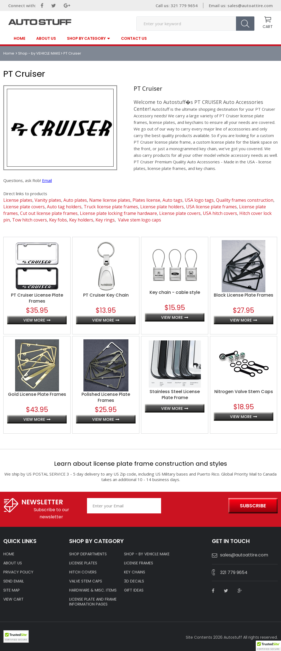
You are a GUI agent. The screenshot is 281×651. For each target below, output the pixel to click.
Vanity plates (48, 200)
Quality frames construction (244, 200)
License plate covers (24, 207)
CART (268, 26)
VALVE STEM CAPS (85, 581)
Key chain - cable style (175, 292)
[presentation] (193, 506)
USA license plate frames (211, 207)
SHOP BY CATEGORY (86, 38)
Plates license (146, 200)
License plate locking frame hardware (118, 213)
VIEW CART (13, 599)
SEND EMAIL (13, 581)
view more (34, 320)
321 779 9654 (234, 572)
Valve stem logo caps (139, 220)
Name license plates (109, 200)
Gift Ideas (134, 590)
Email (47, 180)
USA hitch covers (220, 213)
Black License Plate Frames (243, 295)
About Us (46, 38)
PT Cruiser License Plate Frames (37, 298)
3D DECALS (134, 581)
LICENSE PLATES (83, 563)
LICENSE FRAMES (138, 563)
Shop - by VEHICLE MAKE (39, 53)
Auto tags (172, 200)
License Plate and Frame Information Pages (93, 602)
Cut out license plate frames (49, 213)
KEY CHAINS (134, 572)
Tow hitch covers (29, 220)
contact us (134, 38)
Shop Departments (88, 553)
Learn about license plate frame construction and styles (140, 463)
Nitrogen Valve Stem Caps (243, 392)
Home (19, 38)
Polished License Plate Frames (106, 397)
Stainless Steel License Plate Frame (175, 395)
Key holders (81, 220)
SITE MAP (11, 590)
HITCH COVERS (83, 572)
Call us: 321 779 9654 (177, 5)
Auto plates (75, 200)
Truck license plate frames (111, 207)
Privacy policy (18, 572)
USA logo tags (199, 200)
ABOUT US (12, 563)
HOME (8, 553)
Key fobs (58, 220)
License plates (17, 200)
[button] (268, 646)
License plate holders (162, 207)
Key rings (105, 220)
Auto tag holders (64, 207)
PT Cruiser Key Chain (106, 295)
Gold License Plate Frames (37, 394)
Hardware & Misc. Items (93, 590)
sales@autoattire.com (250, 5)
